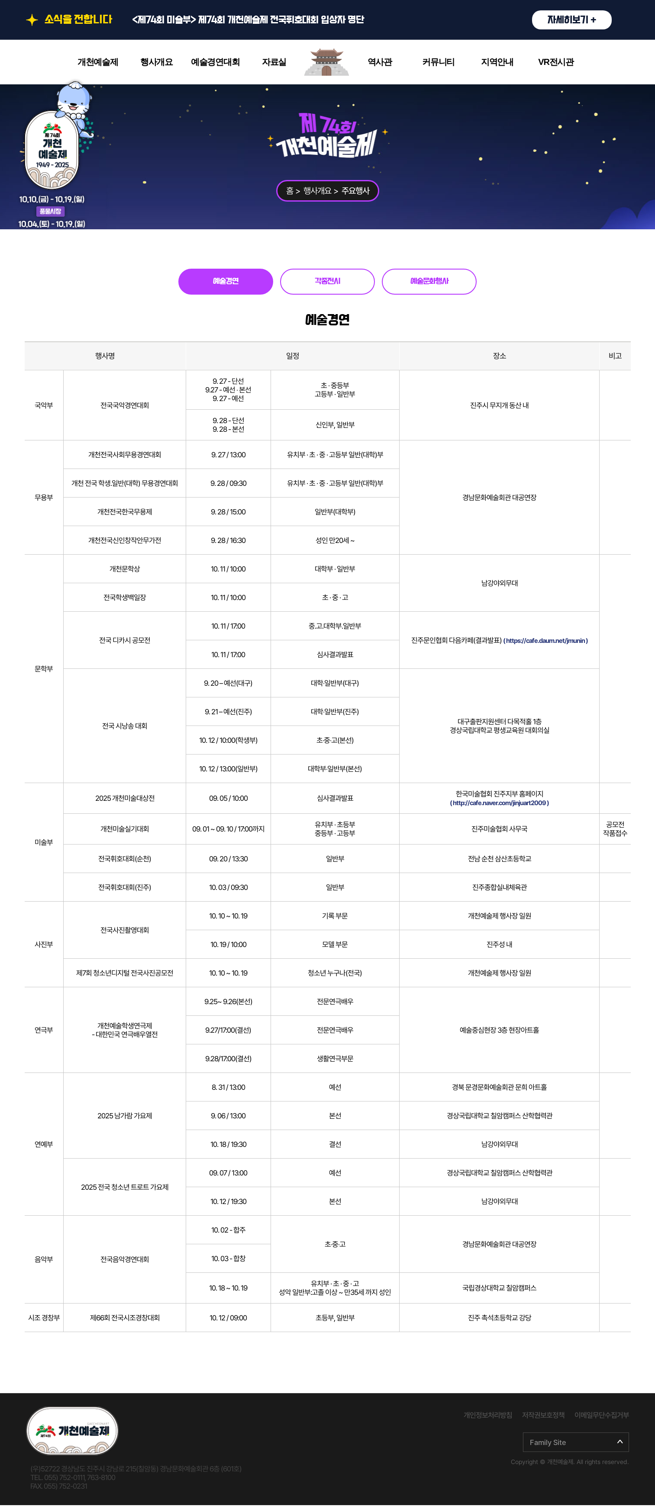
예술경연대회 (215, 62)
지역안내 (497, 62)
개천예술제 (97, 62)
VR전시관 (556, 62)
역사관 (380, 62)
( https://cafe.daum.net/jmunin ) (545, 641)
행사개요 (156, 62)
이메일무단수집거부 (601, 1416)
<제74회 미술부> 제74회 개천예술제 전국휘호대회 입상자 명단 (372, 19)
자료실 (274, 62)
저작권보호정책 (543, 1416)
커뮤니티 (438, 62)
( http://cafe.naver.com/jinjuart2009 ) (499, 804)
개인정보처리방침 (488, 1416)
